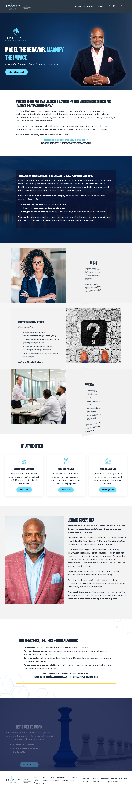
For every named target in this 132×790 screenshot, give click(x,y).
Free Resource (40, 784)
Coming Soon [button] (108, 490)
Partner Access (68, 781)
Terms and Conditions (58, 778)
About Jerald (39, 778)
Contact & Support (50, 781)
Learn (102, 6)
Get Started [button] (16, 72)
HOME (78, 6)
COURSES (89, 6)
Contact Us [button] (24, 490)
